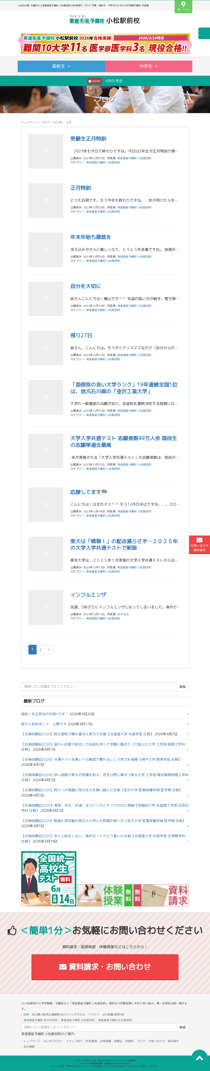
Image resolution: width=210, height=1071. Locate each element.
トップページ (29, 122)
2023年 (57, 122)
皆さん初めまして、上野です (44, 724)
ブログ (45, 122)
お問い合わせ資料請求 (199, 544)
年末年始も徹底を (90, 237)
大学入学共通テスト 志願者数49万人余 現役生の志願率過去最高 (123, 442)
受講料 (129, 1041)
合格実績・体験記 (111, 1041)
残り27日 (81, 335)
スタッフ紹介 (74, 1041)
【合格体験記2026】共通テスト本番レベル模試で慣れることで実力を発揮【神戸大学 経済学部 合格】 (101, 759)
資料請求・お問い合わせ (105, 967)
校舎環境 (91, 1041)
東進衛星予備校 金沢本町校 (41, 1020)
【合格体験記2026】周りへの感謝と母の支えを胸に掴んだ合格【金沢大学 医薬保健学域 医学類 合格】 (102, 790)
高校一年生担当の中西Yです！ (45, 714)
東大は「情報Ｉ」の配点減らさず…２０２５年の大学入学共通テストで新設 (124, 545)
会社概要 (29, 1047)
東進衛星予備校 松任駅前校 (115, 1020)
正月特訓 (80, 187)
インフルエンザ (88, 594)
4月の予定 (105, 81)
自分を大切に (85, 286)
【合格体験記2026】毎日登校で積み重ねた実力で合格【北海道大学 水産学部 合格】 (87, 734)
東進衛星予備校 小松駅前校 (103, 162)
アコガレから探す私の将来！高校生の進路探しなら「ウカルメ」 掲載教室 (105, 1060)
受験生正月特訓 (88, 138)
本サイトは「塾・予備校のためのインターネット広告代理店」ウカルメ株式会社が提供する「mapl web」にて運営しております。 (105, 1066)
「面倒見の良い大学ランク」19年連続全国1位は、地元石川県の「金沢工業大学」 (123, 388)
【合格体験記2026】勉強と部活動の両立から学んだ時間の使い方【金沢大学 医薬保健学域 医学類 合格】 (103, 820)
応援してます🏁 (88, 492)
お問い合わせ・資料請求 (163, 1041)
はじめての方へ (53, 1041)
